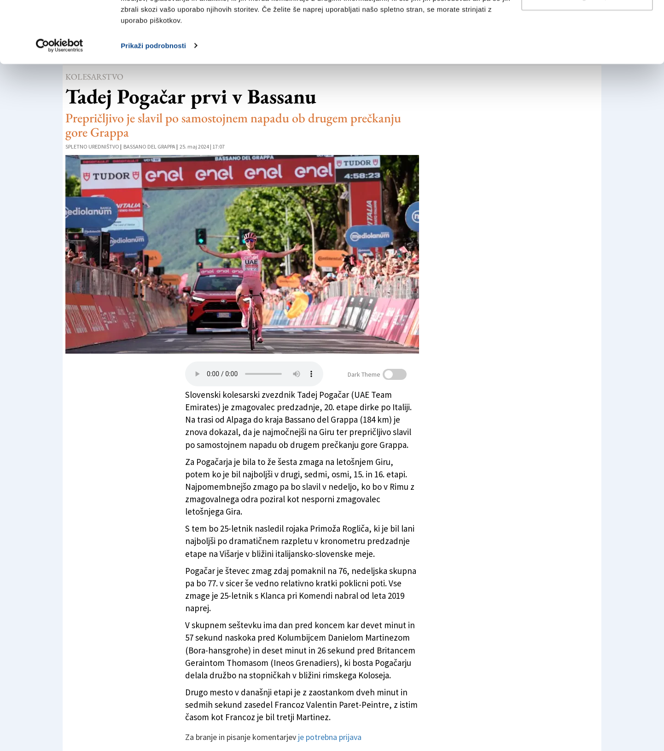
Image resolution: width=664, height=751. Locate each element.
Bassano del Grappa (149, 146)
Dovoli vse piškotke (587, 24)
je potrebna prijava (329, 737)
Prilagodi (587, 54)
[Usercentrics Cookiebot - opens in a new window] (59, 103)
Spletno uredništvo (92, 146)
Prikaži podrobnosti (153, 103)
